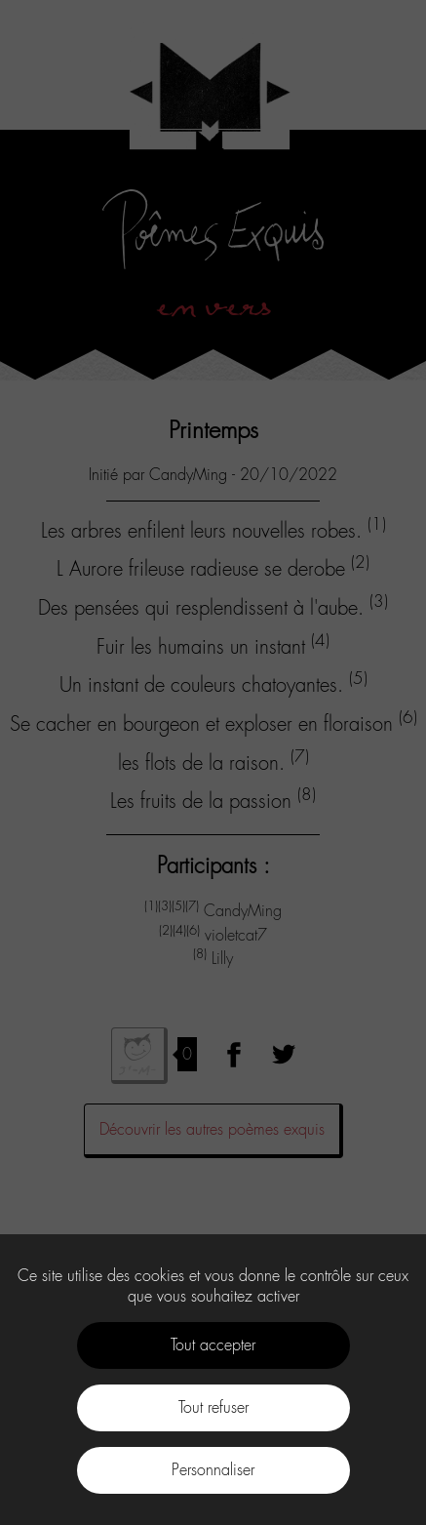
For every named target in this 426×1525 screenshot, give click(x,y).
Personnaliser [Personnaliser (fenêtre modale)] (213, 1470)
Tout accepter (213, 1345)
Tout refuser (213, 1407)
